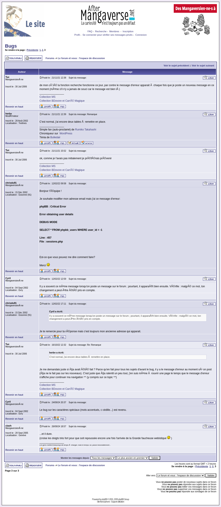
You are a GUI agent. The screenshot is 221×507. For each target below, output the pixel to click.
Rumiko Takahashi (85, 129)
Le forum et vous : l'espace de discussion (81, 58)
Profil (77, 35)
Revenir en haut (14, 106)
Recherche (100, 31)
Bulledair (55, 137)
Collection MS (47, 96)
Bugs (11, 46)
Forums (50, 58)
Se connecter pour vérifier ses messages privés (107, 35)
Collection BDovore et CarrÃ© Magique (62, 100)
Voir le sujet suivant (203, 65)
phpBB (104, 499)
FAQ (90, 31)
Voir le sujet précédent (176, 65)
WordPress (66, 133)
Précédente (32, 50)
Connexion (141, 35)
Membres (114, 31)
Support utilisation (117, 502)
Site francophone (103, 502)
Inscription (128, 31)
